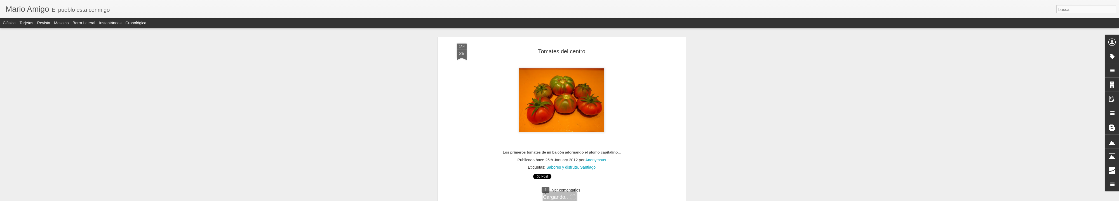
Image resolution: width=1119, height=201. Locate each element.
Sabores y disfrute (562, 42)
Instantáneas (110, 23)
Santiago (588, 42)
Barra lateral (83, 23)
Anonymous (595, 35)
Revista (43, 23)
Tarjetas (26, 23)
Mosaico (61, 23)
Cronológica (135, 23)
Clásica (9, 23)
